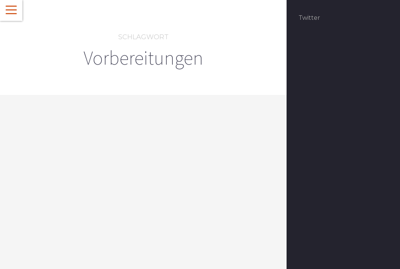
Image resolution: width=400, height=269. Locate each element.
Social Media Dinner (80, 196)
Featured (43, 196)
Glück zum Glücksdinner (77, 209)
